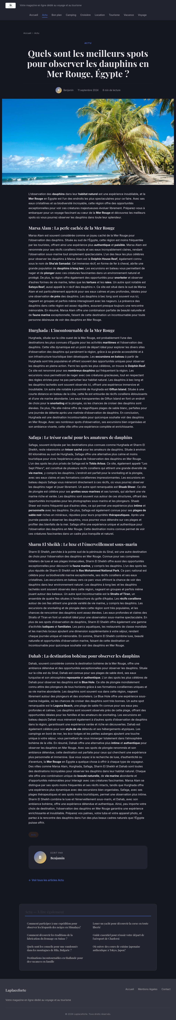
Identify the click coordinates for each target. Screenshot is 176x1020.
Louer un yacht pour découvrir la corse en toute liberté (120, 925)
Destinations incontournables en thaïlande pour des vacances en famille (55, 959)
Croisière (85, 14)
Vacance (129, 14)
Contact (166, 989)
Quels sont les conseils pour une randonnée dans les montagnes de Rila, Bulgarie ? (52, 948)
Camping (71, 14)
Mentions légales (147, 989)
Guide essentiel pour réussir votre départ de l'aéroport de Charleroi (118, 936)
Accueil (33, 14)
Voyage (142, 14)
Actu (44, 14)
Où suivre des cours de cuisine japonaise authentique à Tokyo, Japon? (116, 948)
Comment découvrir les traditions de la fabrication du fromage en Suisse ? (50, 936)
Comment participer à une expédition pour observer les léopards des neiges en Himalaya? (54, 925)
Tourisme (114, 14)
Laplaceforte (16, 990)
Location (100, 14)
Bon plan (57, 14)
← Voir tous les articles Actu (46, 880)
